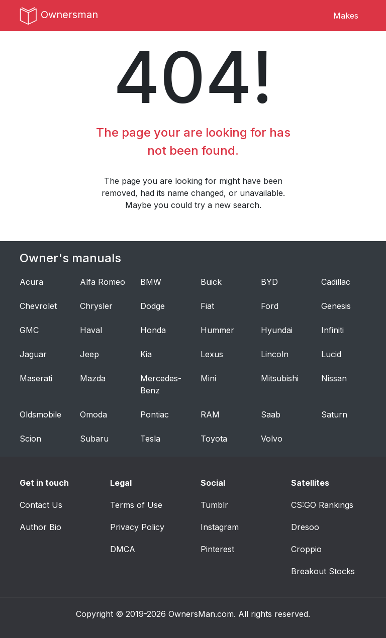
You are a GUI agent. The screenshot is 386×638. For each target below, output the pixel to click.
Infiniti (332, 330)
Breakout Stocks (323, 571)
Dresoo (305, 527)
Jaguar (33, 354)
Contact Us (41, 505)
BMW (150, 282)
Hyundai (277, 330)
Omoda (93, 414)
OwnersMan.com (201, 614)
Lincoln (274, 354)
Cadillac (335, 282)
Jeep (89, 354)
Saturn (334, 414)
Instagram (220, 527)
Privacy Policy (137, 527)
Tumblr (214, 505)
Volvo (271, 439)
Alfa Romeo (102, 282)
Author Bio (40, 527)
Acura (31, 282)
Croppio (306, 549)
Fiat (207, 306)
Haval (91, 330)
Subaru (94, 439)
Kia (146, 354)
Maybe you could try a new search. (193, 205)
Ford (269, 306)
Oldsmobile (40, 414)
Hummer (217, 330)
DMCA (122, 549)
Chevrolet (38, 306)
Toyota (214, 439)
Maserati (36, 378)
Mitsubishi (280, 378)
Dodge (152, 306)
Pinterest (217, 549)
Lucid (331, 354)
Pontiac (154, 414)
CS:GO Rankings (322, 505)
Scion (30, 439)
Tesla (150, 439)
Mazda (93, 378)
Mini (208, 378)
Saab (270, 414)
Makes (345, 16)
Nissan (334, 378)
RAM (210, 414)
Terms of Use (136, 505)
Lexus (212, 354)
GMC (29, 330)
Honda (153, 330)
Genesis (336, 306)
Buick (211, 282)
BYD (269, 282)
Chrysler (96, 306)
